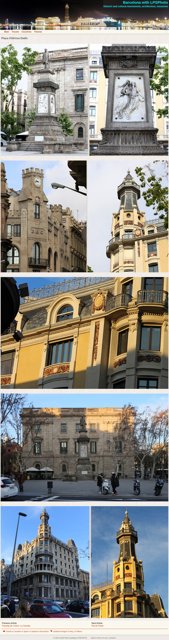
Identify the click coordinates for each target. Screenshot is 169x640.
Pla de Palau (98, 626)
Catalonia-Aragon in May (63, 631)
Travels (15, 32)
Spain (26, 631)
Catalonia (34, 631)
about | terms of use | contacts (103, 638)
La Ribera (78, 631)
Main (6, 32)
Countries (27, 32)
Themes (38, 32)
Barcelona (44, 631)
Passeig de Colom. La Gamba (16, 626)
